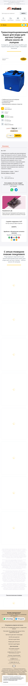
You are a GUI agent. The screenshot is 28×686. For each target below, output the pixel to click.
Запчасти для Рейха (14, 639)
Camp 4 (21, 556)
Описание (5, 146)
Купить (17, 135)
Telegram (25, 25)
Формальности (23, 673)
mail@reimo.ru (9, 3)
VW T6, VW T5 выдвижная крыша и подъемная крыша (14, 628)
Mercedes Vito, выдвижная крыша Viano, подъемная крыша (14, 631)
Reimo (14, 8)
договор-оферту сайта (12, 680)
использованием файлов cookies (17, 677)
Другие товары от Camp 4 (8, 173)
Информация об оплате (14, 652)
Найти (23, 13)
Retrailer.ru (14, 666)
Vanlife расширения (14, 637)
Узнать (14, 227)
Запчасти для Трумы (14, 644)
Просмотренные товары (14, 595)
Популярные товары (12, 673)
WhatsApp (22, 25)
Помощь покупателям (14, 656)
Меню (3, 25)
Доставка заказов (14, 649)
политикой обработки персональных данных (12, 679)
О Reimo (3, 673)
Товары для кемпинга (14, 641)
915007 (14, 559)
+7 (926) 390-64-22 (20, 3)
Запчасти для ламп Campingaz (14, 634)
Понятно (5, 682)
